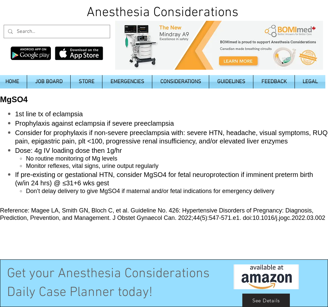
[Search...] (56, 31)
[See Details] (266, 300)
